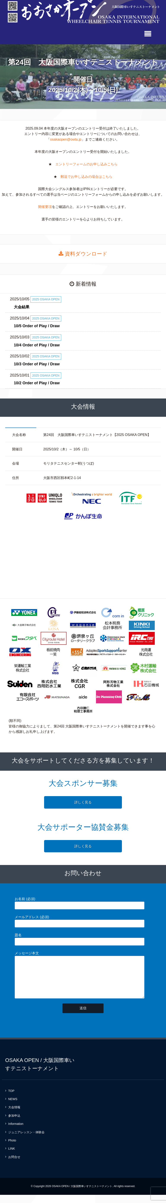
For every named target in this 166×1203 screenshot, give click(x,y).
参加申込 (14, 1123)
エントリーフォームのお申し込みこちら (86, 163)
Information (15, 1132)
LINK (11, 1156)
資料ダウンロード (83, 253)
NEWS (12, 1107)
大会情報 (14, 1115)
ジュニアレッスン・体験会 (26, 1140)
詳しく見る (83, 801)
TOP (11, 1099)
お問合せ (14, 1165)
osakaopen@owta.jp (65, 139)
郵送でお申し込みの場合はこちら (86, 176)
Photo (12, 1148)
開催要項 (45, 206)
